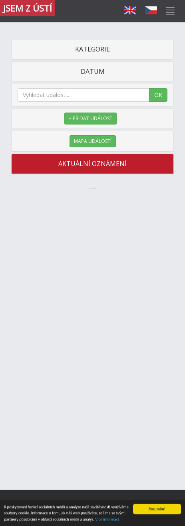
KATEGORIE (92, 49)
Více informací (107, 520)
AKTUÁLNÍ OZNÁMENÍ (92, 163)
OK (158, 95)
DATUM (93, 71)
